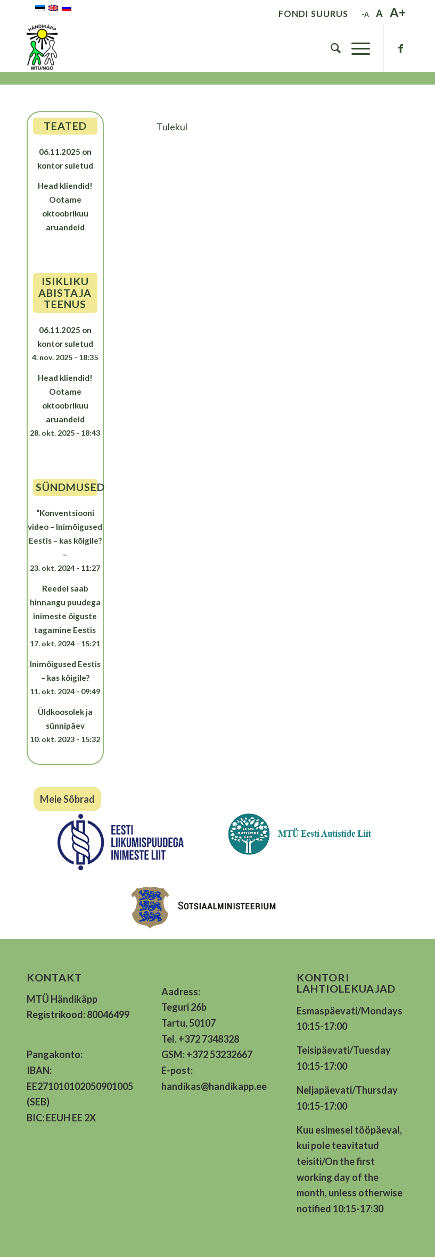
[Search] (330, 48)
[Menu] (355, 48)
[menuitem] (330, 48)
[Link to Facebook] (400, 48)
